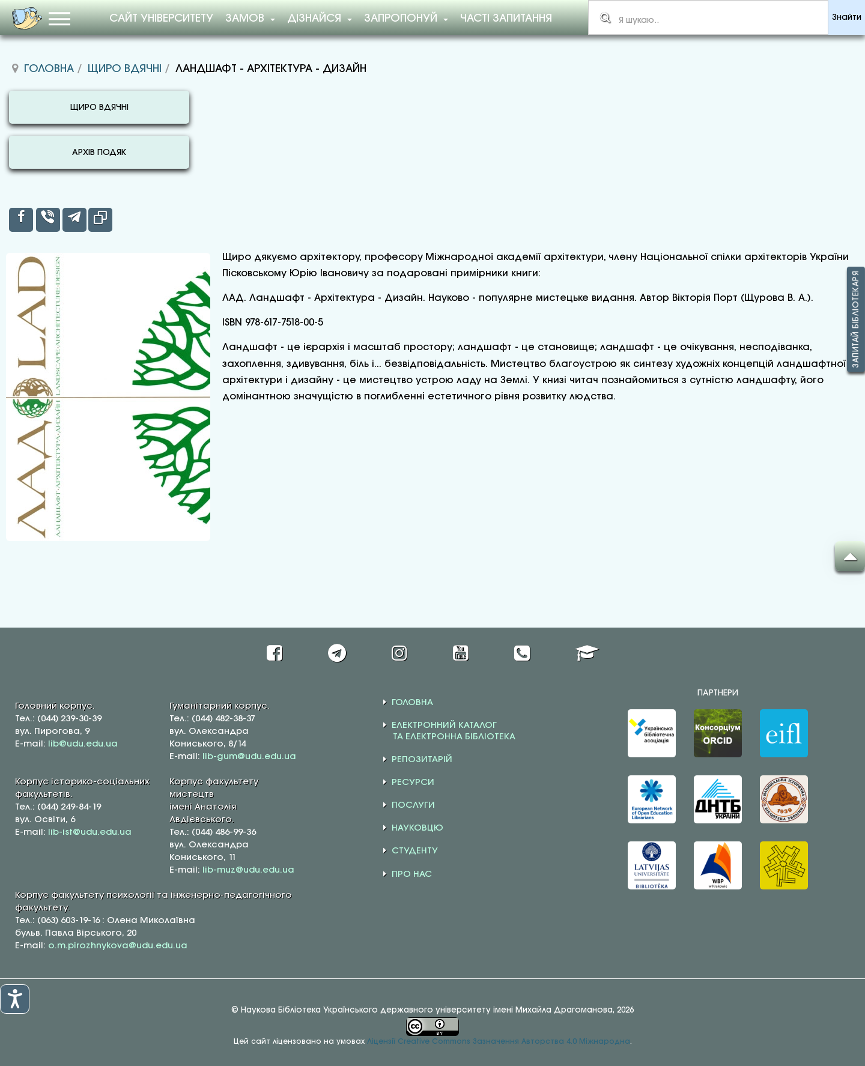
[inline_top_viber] (48, 220)
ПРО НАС (412, 874)
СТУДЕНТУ (415, 851)
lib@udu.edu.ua (83, 744)
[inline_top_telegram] (74, 220)
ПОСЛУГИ (413, 805)
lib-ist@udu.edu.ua (90, 832)
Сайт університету (161, 18)
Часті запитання (506, 18)
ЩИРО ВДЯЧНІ (99, 108)
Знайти (846, 18)
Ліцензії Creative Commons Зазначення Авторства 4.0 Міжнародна (498, 1041)
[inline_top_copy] (100, 220)
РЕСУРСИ (413, 782)
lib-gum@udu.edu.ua (249, 757)
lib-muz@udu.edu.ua (248, 870)
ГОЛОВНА (412, 702)
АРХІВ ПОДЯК (99, 153)
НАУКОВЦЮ (417, 828)
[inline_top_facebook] (21, 220)
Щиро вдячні (125, 69)
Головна (49, 69)
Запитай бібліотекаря (856, 319)
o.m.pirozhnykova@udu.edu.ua (117, 946)
